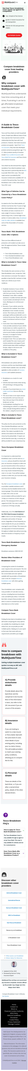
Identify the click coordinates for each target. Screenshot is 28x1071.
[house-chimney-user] (3, 77)
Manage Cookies (14, 1024)
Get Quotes (5, 996)
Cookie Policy (14, 1020)
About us (14, 1009)
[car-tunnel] (4, 874)
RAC (25, 170)
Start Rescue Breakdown (14, 923)
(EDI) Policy (14, 1013)
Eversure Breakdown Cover (14, 908)
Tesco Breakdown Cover (14, 945)
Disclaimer (14, 1018)
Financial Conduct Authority (14, 1011)
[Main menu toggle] (25, 2)
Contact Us (14, 1007)
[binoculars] (4, 644)
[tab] (14, 837)
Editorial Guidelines (14, 1015)
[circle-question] (5, 815)
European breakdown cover (14, 484)
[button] (14, 35)
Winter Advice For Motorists (14, 958)
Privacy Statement (14, 1022)
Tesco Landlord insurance (13, 155)
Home (14, 1005)
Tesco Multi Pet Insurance (8, 157)
